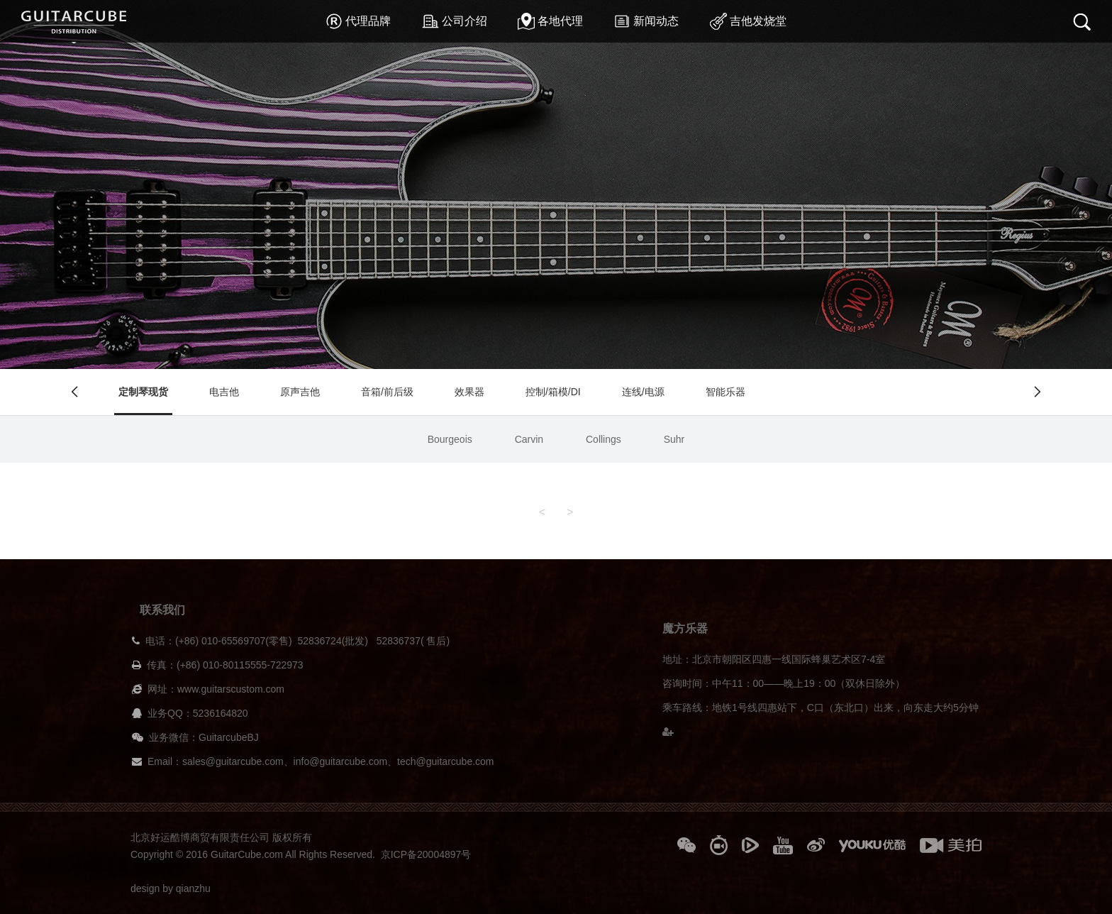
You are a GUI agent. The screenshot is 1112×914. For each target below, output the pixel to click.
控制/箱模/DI (553, 391)
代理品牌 (358, 21)
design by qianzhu (170, 888)
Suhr (674, 439)
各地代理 (550, 21)
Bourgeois (450, 439)
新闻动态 (646, 21)
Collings (603, 439)
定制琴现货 (143, 391)
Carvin (529, 439)
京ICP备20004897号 (426, 854)
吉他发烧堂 (748, 21)
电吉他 (224, 391)
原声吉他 (300, 391)
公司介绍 (454, 21)
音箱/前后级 (387, 391)
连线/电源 (643, 391)
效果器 (469, 391)
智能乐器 (725, 391)
